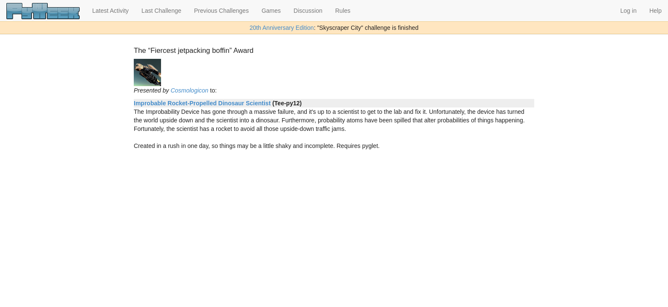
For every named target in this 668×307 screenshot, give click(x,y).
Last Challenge (161, 10)
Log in (628, 10)
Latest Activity (110, 10)
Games (271, 10)
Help (655, 10)
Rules (343, 10)
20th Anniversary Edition (282, 27)
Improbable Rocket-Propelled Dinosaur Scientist (202, 103)
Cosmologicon (189, 90)
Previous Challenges (221, 10)
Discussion (308, 10)
